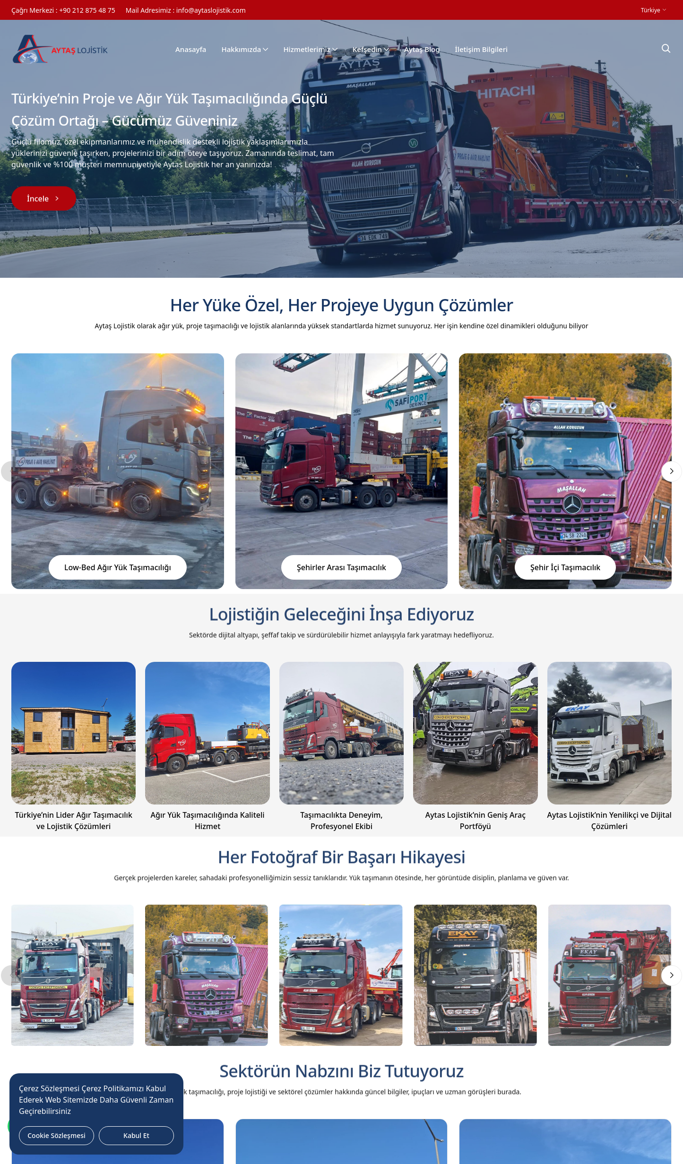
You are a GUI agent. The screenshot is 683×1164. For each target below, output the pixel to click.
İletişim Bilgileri (481, 49)
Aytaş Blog (422, 49)
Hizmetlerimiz (310, 49)
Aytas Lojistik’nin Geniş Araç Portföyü (475, 820)
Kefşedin (371, 49)
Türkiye (651, 10)
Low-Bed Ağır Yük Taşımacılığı (117, 567)
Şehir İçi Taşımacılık (565, 567)
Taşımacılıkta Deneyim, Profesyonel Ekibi (341, 820)
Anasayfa (191, 49)
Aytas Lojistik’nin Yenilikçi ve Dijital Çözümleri (609, 820)
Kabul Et (136, 1135)
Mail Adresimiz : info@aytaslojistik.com (186, 10)
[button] (671, 471)
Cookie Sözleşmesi (56, 1135)
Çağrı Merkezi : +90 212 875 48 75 (63, 10)
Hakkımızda (244, 49)
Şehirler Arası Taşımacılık (341, 567)
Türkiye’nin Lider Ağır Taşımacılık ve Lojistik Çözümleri (73, 820)
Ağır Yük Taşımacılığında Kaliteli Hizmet (208, 820)
